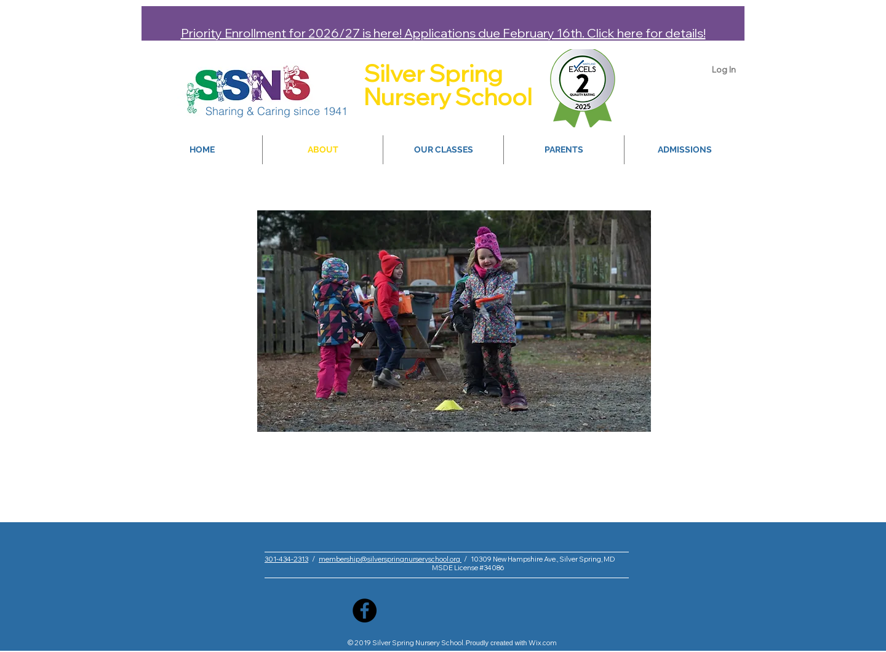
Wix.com (543, 642)
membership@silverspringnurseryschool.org (390, 559)
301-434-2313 (286, 559)
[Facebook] (365, 610)
